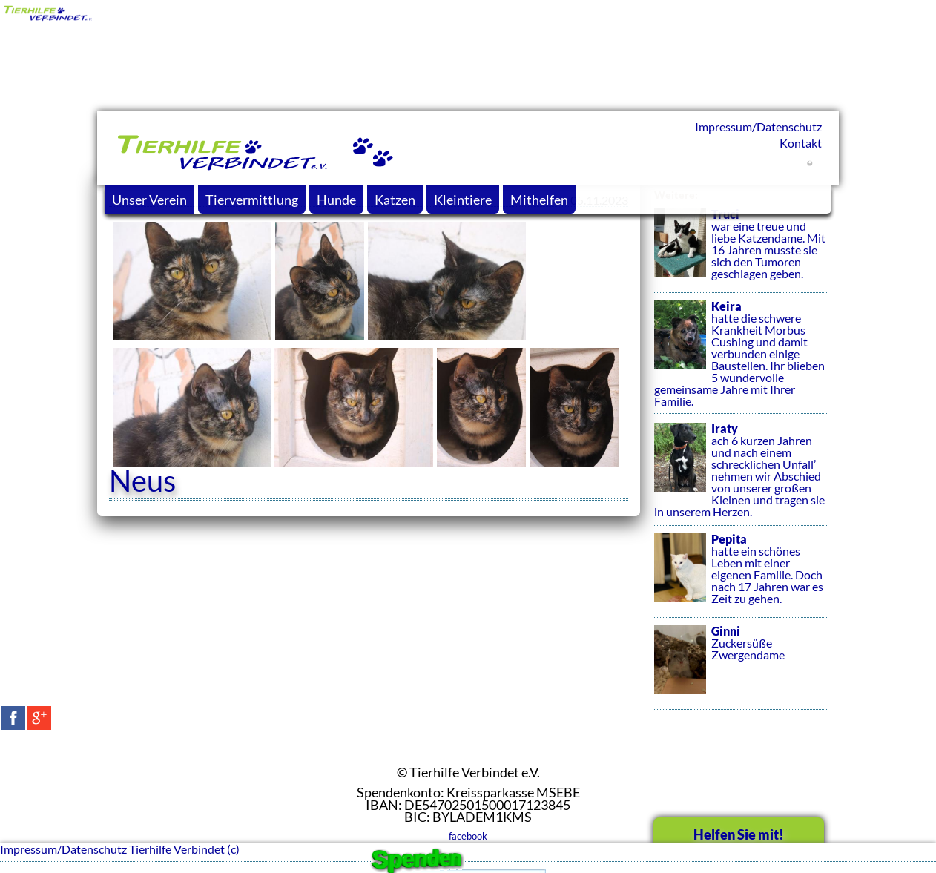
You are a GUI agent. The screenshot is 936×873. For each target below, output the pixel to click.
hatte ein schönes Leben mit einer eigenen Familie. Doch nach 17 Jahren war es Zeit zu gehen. (740, 575)
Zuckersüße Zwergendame (740, 667)
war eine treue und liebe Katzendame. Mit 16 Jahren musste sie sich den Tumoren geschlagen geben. (740, 250)
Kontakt (801, 143)
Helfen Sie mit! (738, 834)
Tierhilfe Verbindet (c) (184, 849)
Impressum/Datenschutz (758, 126)
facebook (468, 836)
